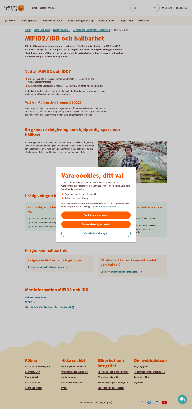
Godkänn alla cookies (96, 215)
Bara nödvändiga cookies (96, 224)
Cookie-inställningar (96, 233)
